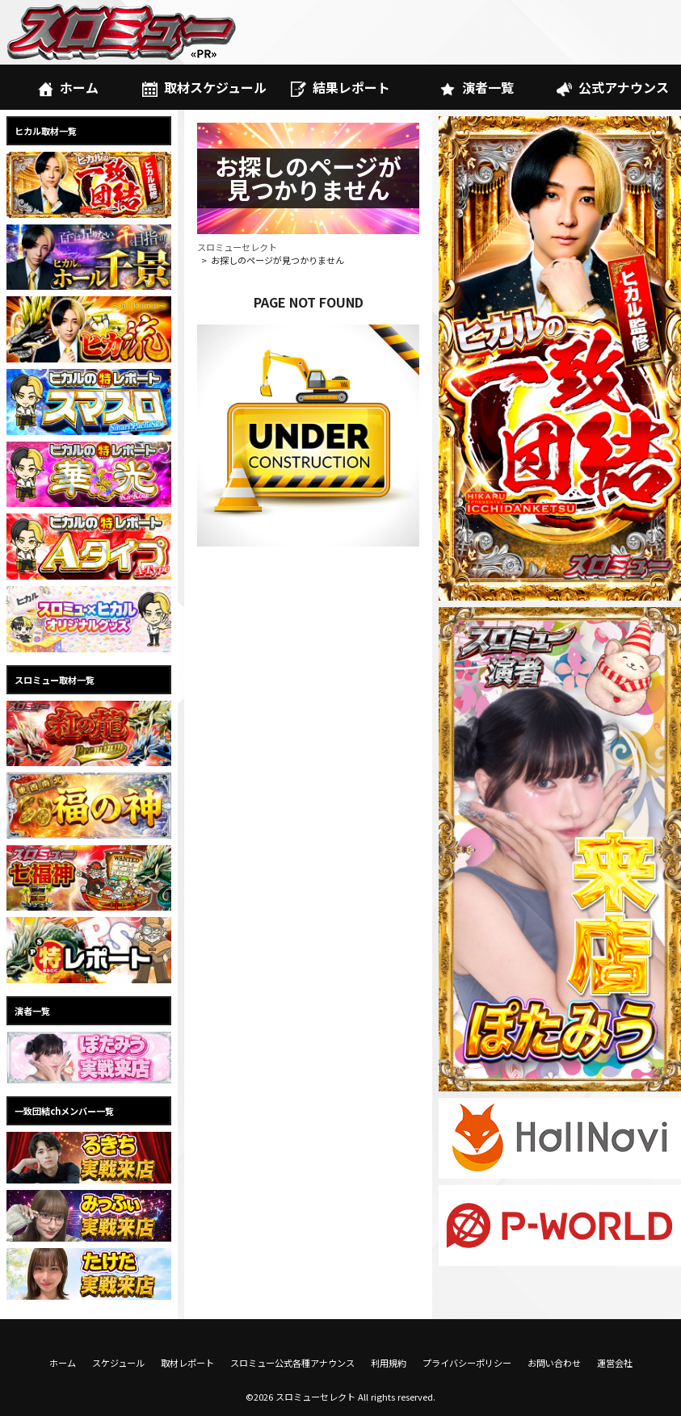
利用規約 (388, 1362)
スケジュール (118, 1362)
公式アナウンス (613, 87)
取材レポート (187, 1362)
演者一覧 (476, 87)
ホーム (68, 87)
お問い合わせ (554, 1362)
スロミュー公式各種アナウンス (292, 1362)
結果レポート (340, 87)
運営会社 (615, 1362)
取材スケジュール (204, 87)
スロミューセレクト (237, 247)
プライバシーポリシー (466, 1362)
